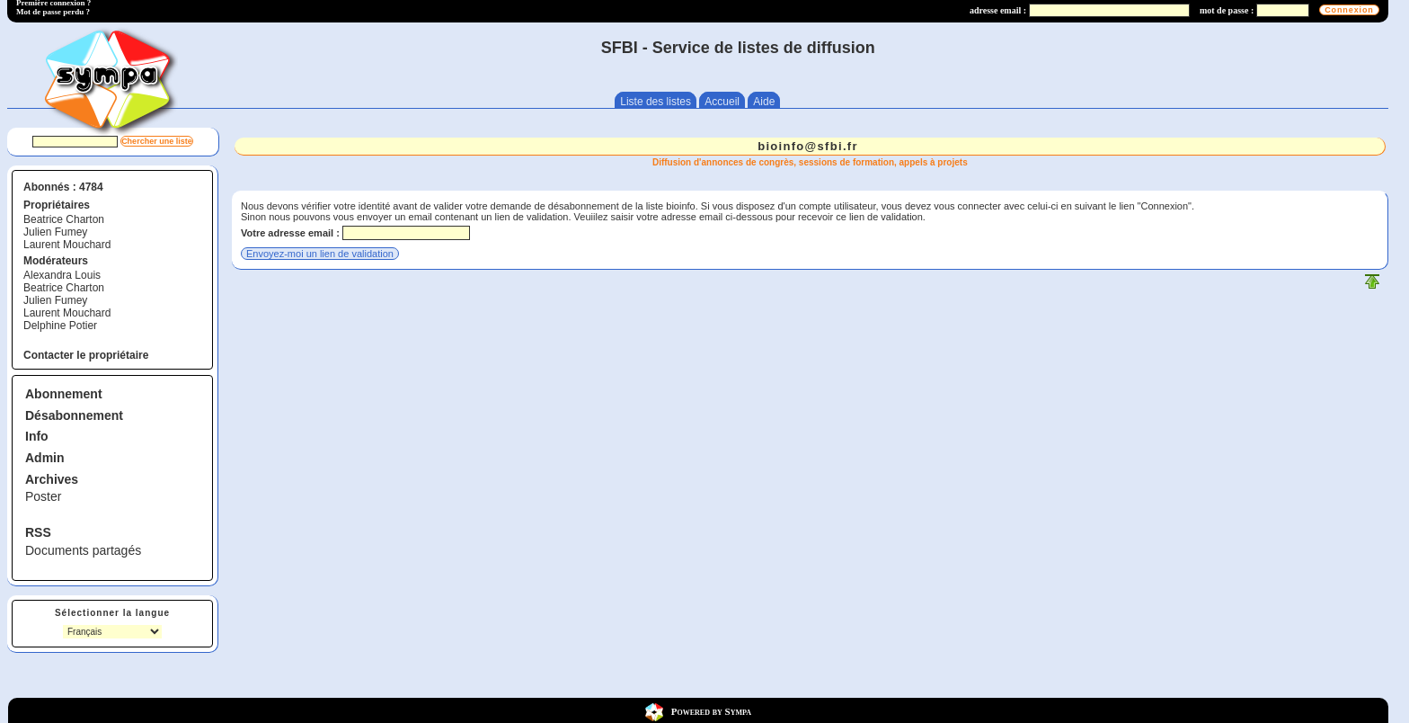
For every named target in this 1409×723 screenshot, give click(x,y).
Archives (51, 479)
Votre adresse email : (290, 233)
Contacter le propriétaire (85, 355)
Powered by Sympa (711, 711)
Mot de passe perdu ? (53, 11)
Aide (764, 101)
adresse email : (998, 10)
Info (37, 436)
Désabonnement (74, 415)
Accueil (722, 101)
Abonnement (63, 394)
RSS (38, 532)
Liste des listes (655, 101)
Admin (45, 458)
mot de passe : (1227, 10)
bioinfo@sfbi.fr (808, 146)
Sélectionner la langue (112, 613)
